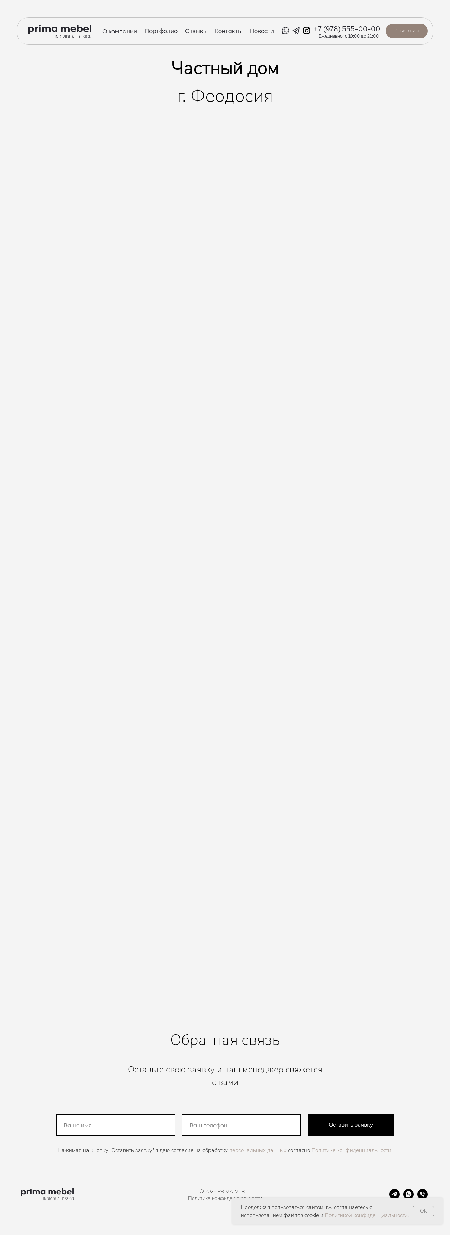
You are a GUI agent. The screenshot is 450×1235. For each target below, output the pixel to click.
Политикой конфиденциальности (366, 1215)
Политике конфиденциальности (351, 1150)
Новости (262, 30)
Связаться (407, 30)
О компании (119, 31)
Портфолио (161, 30)
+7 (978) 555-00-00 (346, 28)
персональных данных (258, 1150)
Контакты (229, 30)
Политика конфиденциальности (225, 1198)
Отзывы (196, 30)
